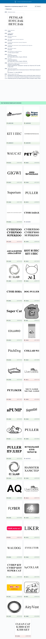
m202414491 (27, 142)
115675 (26, 517)
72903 (9, 596)
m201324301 (27, 221)
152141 (26, 261)
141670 (26, 340)
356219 (9, 182)
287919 (26, 202)
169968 (26, 438)
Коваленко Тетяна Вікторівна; (14, 64)
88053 (26, 596)
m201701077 (27, 458)
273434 (26, 419)
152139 (9, 261)
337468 (26, 182)
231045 (9, 517)
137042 (17, 636)
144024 (26, 399)
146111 (26, 379)
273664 (26, 557)
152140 (9, 241)
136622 (26, 281)
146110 (26, 497)
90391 (26, 320)
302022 (9, 221)
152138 (9, 458)
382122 (9, 162)
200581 (9, 300)
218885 (26, 616)
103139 (9, 497)
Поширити (38, 6)
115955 (9, 576)
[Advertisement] (23, 91)
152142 (9, 478)
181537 (26, 359)
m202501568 (27, 123)
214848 (9, 419)
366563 (26, 162)
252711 (26, 576)
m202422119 (10, 142)
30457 (9, 438)
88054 (9, 537)
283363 (9, 557)
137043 (26, 478)
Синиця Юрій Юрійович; (12, 55)
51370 (9, 320)
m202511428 (10, 123)
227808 (9, 379)
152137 (9, 616)
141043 (26, 241)
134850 (9, 281)
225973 (9, 340)
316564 (9, 202)
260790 (9, 359)
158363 (9, 399)
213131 (26, 537)
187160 (26, 300)
